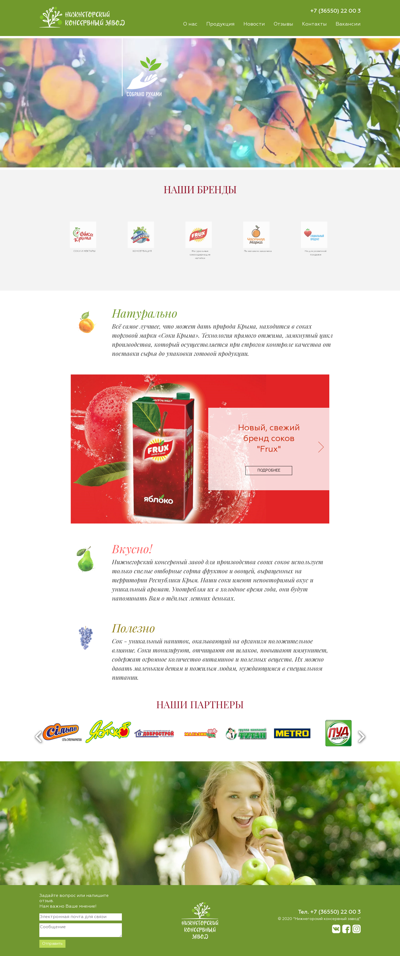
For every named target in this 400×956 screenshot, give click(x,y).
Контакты (314, 24)
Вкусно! (132, 548)
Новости (254, 24)
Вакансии (348, 24)
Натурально (144, 313)
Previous (38, 736)
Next (361, 736)
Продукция (220, 24)
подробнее (268, 470)
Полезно (133, 627)
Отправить (52, 944)
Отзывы (283, 24)
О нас (190, 24)
